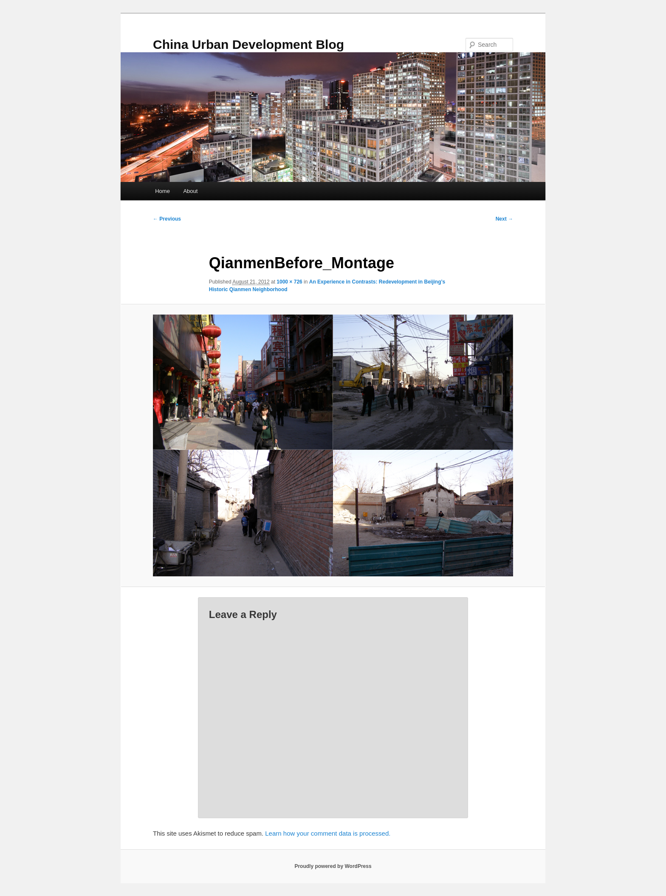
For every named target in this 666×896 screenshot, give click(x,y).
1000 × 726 (289, 282)
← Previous (167, 219)
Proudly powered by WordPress (332, 866)
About (190, 191)
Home (162, 191)
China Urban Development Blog (248, 44)
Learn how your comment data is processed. (327, 833)
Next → (504, 219)
